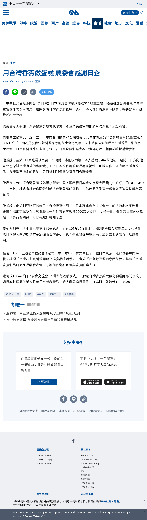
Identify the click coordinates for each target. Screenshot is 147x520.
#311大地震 (12, 294)
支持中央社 (129, 12)
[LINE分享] (15, 92)
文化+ (84, 471)
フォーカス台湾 (44, 459)
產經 (65, 23)
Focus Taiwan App (90, 463)
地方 (118, 23)
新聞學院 (85, 479)
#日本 (28, 294)
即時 (23, 23)
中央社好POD (88, 487)
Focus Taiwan (44, 455)
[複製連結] (24, 92)
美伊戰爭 (9, 23)
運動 (139, 23)
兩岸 (55, 23)
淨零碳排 (85, 475)
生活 (97, 23)
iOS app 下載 (87, 455)
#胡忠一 (54, 294)
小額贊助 (43, 382)
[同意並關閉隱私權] (145, 501)
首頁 (5, 62)
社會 (108, 23)
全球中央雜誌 (87, 467)
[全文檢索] (142, 13)
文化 (129, 23)
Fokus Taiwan (44, 463)
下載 (139, 3)
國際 (44, 23)
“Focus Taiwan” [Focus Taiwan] (33, 516)
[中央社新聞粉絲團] (73, 441)
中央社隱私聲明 (110, 501)
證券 (76, 23)
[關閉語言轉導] (145, 512)
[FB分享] (6, 92)
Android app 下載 (89, 459)
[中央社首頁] (74, 12)
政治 (33, 23)
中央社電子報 (87, 483)
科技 (86, 23)
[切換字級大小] (33, 92)
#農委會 (69, 294)
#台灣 (40, 294)
